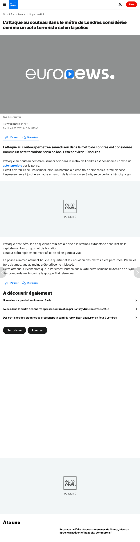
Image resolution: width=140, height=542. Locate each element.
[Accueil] (4, 14)
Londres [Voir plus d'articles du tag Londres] (37, 330)
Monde (21, 14)
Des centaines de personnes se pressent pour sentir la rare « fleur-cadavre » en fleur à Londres (60, 317)
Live (131, 4)
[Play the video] (70, 74)
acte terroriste (12, 165)
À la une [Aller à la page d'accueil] (11, 522)
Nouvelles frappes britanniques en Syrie (27, 300)
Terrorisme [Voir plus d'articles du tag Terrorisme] (14, 330)
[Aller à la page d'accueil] (13, 4)
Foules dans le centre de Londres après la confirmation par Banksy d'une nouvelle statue (56, 308)
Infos (11, 14)
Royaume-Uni (36, 14)
